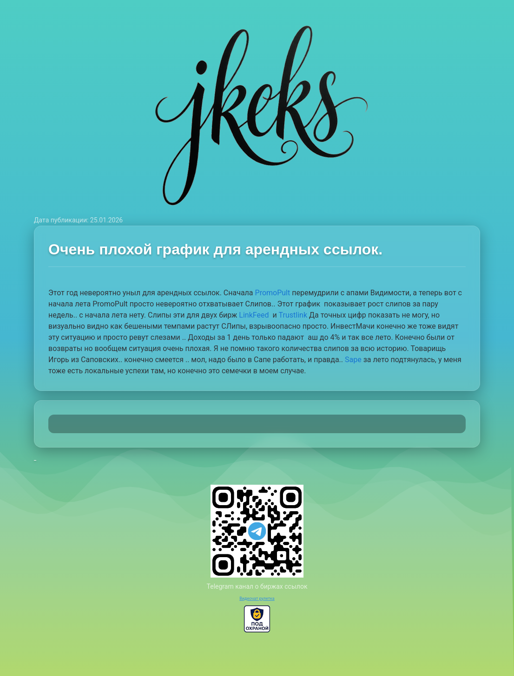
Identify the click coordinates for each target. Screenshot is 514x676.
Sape (353, 359)
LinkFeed (254, 315)
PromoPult (272, 292)
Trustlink (293, 315)
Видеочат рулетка (257, 598)
